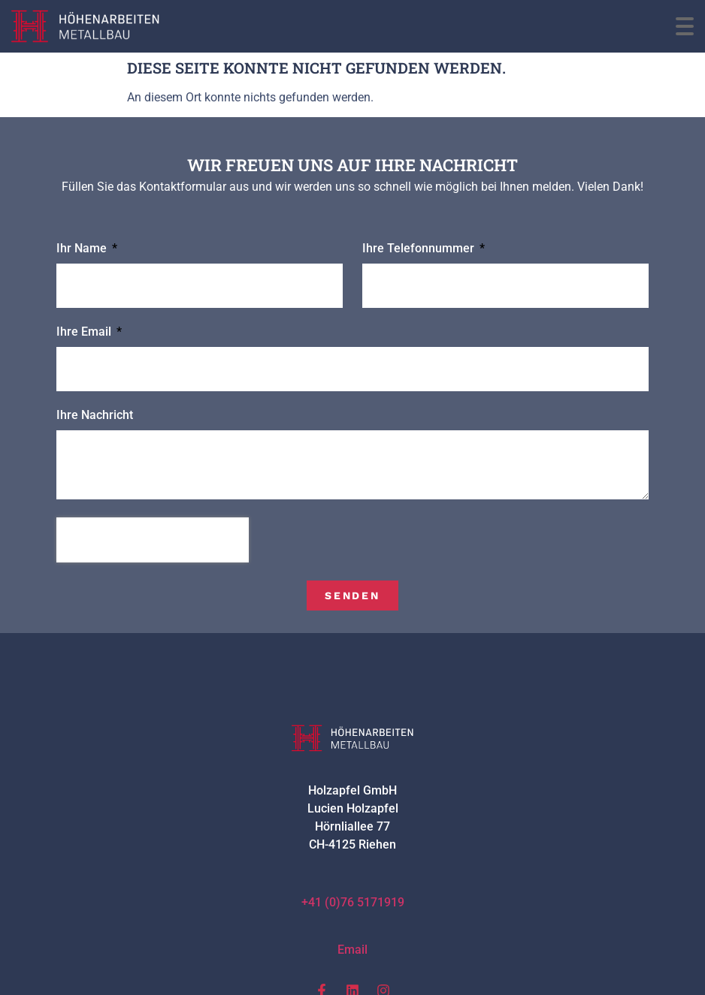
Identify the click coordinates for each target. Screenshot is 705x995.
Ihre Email (85, 332)
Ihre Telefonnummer (419, 249)
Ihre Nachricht (94, 415)
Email (352, 949)
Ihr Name (83, 249)
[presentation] (152, 539)
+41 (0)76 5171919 (352, 902)
